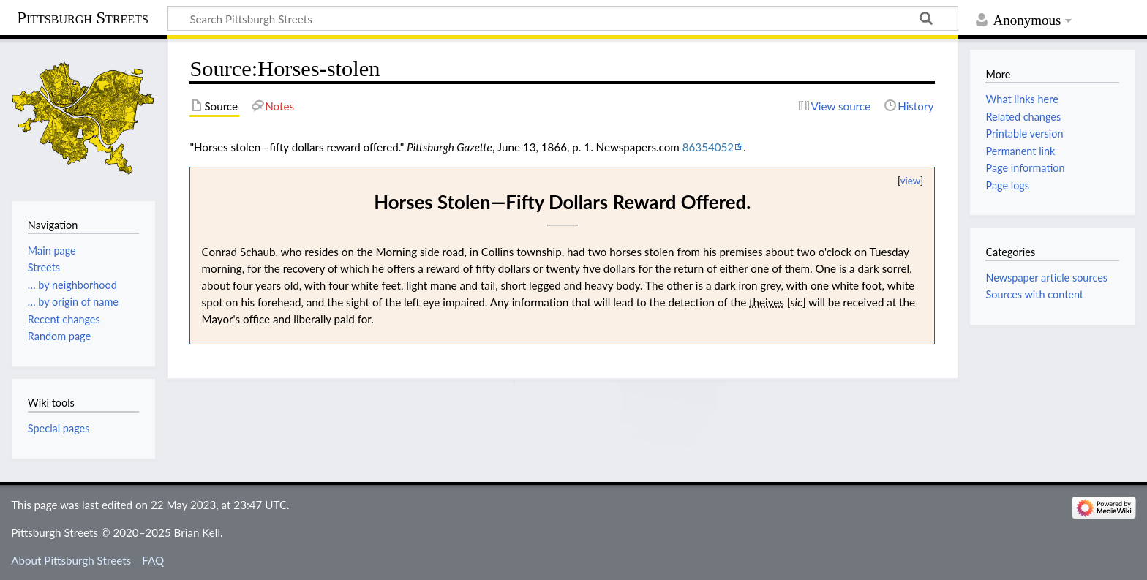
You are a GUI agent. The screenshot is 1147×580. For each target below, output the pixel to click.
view (910, 181)
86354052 (708, 147)
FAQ (153, 560)
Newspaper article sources (1046, 277)
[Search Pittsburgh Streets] (563, 18)
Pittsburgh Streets (82, 18)
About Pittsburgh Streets (71, 560)
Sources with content (1034, 294)
